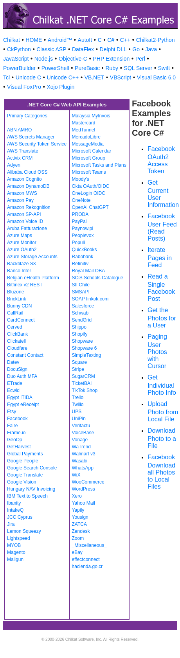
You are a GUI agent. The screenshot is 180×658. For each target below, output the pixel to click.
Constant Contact (25, 355)
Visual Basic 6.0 (156, 77)
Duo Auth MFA (22, 376)
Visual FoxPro (24, 87)
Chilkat (11, 40)
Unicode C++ (63, 77)
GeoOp (14, 439)
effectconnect (86, 559)
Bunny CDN (19, 306)
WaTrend (81, 446)
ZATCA (79, 524)
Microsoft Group (88, 158)
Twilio (78, 404)
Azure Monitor (21, 242)
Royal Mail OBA (88, 270)
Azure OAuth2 (21, 249)
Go (136, 49)
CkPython (19, 49)
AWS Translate (22, 151)
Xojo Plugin (60, 87)
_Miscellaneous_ (89, 545)
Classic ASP (51, 49)
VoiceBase (83, 432)
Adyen (13, 165)
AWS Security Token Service (37, 144)
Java (151, 49)
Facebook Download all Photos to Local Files (161, 472)
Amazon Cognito (24, 179)
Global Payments (25, 454)
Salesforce (83, 306)
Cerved (14, 327)
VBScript (120, 77)
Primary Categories (27, 116)
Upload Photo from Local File (163, 411)
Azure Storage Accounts (32, 256)
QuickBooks (84, 249)
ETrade (14, 383)
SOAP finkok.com (90, 299)
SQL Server (138, 68)
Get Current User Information (163, 193)
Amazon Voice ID (25, 221)
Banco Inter (19, 270)
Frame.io (16, 432)
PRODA (80, 214)
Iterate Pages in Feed (160, 257)
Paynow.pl (83, 228)
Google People (22, 461)
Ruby (111, 68)
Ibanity (14, 503)
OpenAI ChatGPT (90, 207)
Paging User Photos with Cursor (157, 351)
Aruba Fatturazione (27, 228)
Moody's (80, 179)
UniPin (79, 418)
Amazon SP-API (24, 214)
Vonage (80, 439)
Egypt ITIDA (19, 397)
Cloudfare (17, 348)
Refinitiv (80, 263)
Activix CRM (19, 158)
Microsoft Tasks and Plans (99, 165)
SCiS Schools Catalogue (97, 277)
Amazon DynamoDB (28, 186)
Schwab (80, 313)
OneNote (81, 200)
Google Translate (25, 475)
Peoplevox (83, 235)
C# (110, 40)
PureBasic (87, 68)
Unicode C (28, 77)
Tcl (6, 77)
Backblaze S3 (21, 263)
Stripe (78, 369)
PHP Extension (111, 59)
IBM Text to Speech (27, 496)
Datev (13, 362)
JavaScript (16, 59)
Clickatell (16, 341)
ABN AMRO (19, 130)
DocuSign (17, 369)
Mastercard (83, 123)
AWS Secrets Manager (31, 137)
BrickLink (16, 299)
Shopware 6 (84, 348)
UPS (77, 411)
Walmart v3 (83, 454)
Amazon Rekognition (28, 207)
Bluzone (15, 292)
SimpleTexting (86, 355)
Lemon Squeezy (24, 531)
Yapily (78, 510)
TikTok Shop (85, 390)
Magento (16, 552)
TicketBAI (82, 383)
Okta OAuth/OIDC (91, 186)
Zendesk (81, 531)
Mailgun (15, 559)
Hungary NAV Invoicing (31, 489)
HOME (33, 40)
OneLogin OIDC (88, 193)
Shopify (80, 334)
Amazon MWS (22, 193)
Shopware (82, 341)
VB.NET (94, 77)
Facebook (17, 418)
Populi (78, 242)
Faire (12, 425)
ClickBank (17, 334)
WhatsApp (83, 468)
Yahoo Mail (83, 503)
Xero (77, 496)
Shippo (79, 327)
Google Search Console (32, 468)
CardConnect (21, 320)
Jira (10, 524)
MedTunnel (83, 130)
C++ (125, 40)
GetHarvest (19, 446)
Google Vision (21, 482)
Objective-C (73, 59)
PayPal (79, 221)
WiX (76, 475)
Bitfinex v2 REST (25, 285)
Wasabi (80, 461)
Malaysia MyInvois (91, 116)
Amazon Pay (20, 200)
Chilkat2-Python (155, 40)
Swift (164, 68)
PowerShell (55, 68)
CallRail (15, 313)
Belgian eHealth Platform (33, 277)
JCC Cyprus (19, 517)
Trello (78, 397)
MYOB (14, 545)
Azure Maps (19, 235)
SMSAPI (81, 292)
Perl (140, 59)
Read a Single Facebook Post (161, 287)
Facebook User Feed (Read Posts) (162, 227)
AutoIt (85, 40)
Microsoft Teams (89, 172)
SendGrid (82, 320)
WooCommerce (88, 482)
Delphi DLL (113, 49)
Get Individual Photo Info (162, 385)
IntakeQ (15, 510)
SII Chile (81, 285)
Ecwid (13, 390)
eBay (77, 552)
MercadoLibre (86, 137)
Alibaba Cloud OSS (27, 172)
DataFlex (83, 49)
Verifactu (81, 425)
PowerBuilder (19, 68)
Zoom (78, 538)
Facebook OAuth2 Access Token (161, 160)
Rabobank (83, 256)
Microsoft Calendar (92, 151)
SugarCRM (83, 376)
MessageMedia (88, 144)
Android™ (60, 40)
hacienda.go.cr (87, 566)
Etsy (11, 411)
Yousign (80, 517)
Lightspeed (18, 538)
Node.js (43, 59)
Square (79, 362)
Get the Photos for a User (162, 318)
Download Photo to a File (162, 438)
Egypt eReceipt (23, 404)
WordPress (83, 489)
